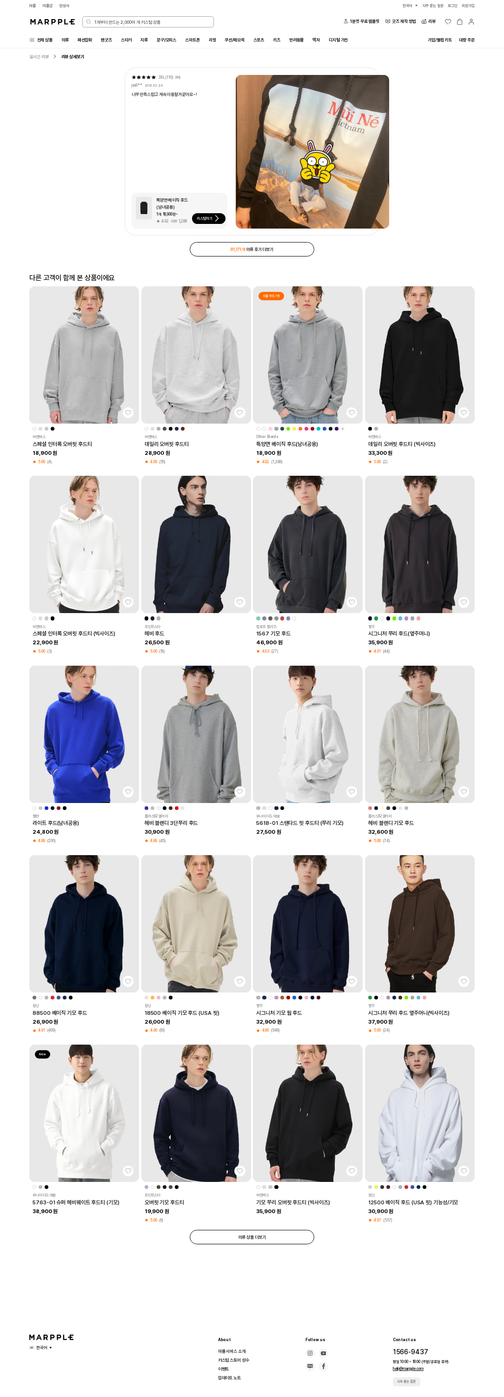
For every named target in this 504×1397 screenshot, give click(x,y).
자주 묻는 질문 (407, 1381)
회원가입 (467, 5)
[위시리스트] (447, 21)
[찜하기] (128, 416)
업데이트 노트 (231, 1378)
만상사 (67, 5)
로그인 (450, 5)
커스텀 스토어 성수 (235, 1360)
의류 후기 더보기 (252, 251)
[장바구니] (459, 21)
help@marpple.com (408, 1368)
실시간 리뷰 (40, 57)
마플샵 (49, 5)
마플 (33, 5)
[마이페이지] (471, 21)
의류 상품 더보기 (251, 1241)
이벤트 (224, 1369)
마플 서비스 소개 (233, 1351)
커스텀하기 (211, 219)
